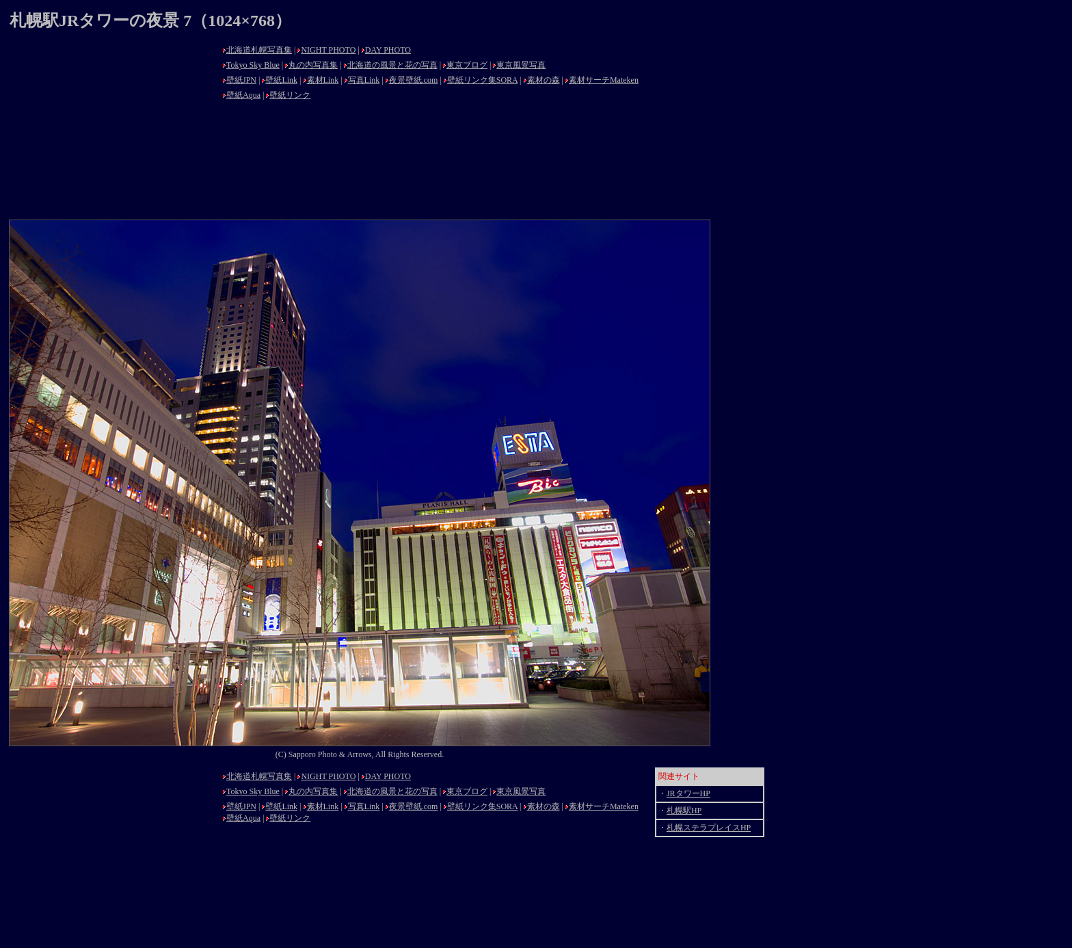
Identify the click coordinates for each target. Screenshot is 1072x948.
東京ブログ (466, 65)
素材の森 (543, 80)
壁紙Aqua (243, 95)
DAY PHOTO (388, 50)
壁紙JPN (241, 80)
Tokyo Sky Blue (253, 65)
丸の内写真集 (313, 65)
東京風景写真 (521, 65)
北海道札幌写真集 (259, 50)
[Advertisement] (112, 126)
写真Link (364, 80)
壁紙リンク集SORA (482, 80)
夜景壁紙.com (413, 80)
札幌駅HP (684, 810)
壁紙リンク (289, 95)
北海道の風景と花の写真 (392, 65)
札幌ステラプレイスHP (709, 827)
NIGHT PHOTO (328, 50)
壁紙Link (281, 80)
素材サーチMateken (604, 80)
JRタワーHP (688, 793)
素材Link (323, 80)
